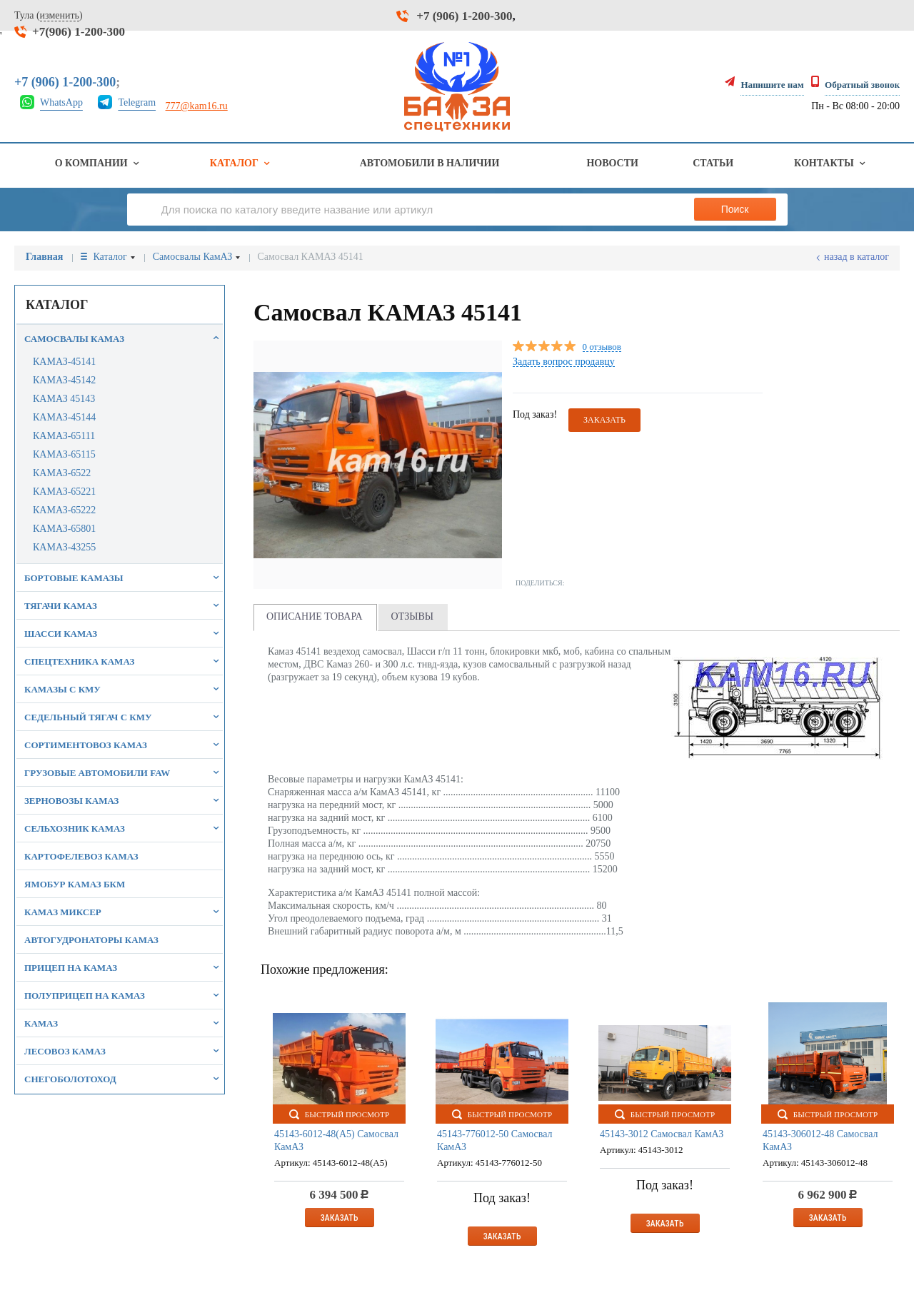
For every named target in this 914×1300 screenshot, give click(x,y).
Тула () (48, 15)
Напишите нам (771, 84)
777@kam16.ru (197, 106)
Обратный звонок (862, 84)
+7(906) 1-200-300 (78, 32)
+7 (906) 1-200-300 (464, 16)
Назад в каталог (856, 256)
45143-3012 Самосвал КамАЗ (661, 1134)
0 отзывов (602, 347)
